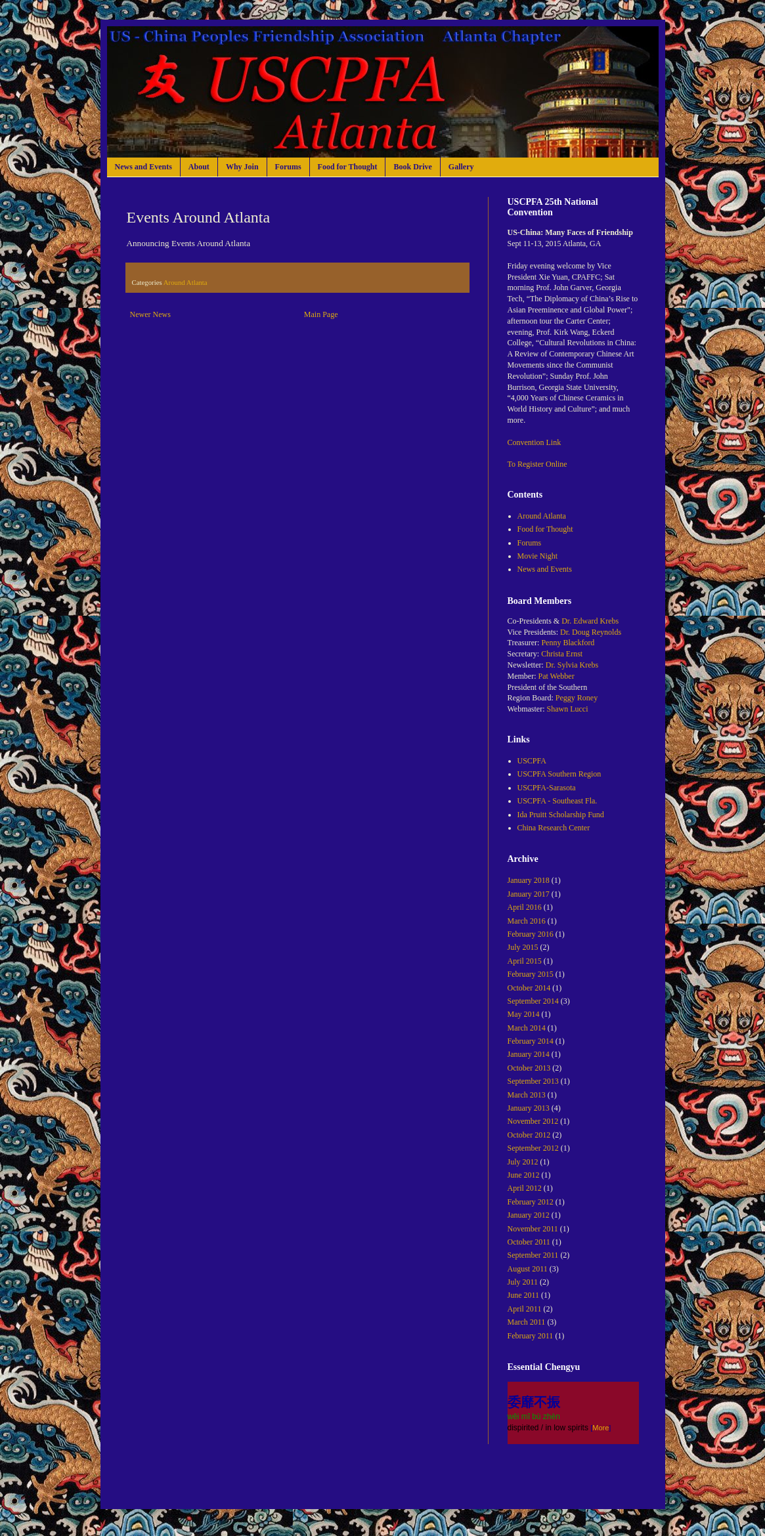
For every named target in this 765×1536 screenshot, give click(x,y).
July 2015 (523, 947)
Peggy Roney (577, 697)
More (600, 1428)
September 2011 (533, 1255)
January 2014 (529, 1054)
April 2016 (525, 907)
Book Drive (412, 166)
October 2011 (529, 1242)
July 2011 (523, 1282)
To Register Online (537, 464)
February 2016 (531, 934)
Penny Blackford (567, 642)
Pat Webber (556, 676)
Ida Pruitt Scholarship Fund (560, 814)
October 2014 (529, 987)
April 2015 (525, 961)
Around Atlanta (186, 282)
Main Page (321, 314)
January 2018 (529, 880)
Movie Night (537, 556)
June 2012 (524, 1175)
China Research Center (553, 827)
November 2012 (533, 1121)
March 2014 (527, 1028)
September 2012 (533, 1148)
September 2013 (533, 1081)
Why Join (242, 166)
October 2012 (529, 1135)
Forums (288, 166)
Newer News (150, 314)
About (198, 166)
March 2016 (527, 921)
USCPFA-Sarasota (546, 787)
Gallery (461, 166)
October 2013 (529, 1068)
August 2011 (528, 1268)
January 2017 (529, 894)
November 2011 (533, 1228)
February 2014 (531, 1041)
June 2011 (524, 1295)
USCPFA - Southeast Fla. (557, 800)
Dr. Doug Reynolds (590, 632)
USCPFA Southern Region (559, 774)
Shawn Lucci (567, 709)
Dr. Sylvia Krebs (572, 665)
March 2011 (527, 1322)
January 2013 (529, 1108)
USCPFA (531, 760)
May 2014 (524, 1014)
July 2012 (523, 1161)
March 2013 (527, 1094)
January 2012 (529, 1215)
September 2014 (533, 1001)
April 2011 (525, 1308)
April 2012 (525, 1188)
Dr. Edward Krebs (590, 621)
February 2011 (531, 1335)
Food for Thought (348, 166)
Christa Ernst (561, 653)
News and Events (143, 166)
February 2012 (531, 1201)
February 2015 (531, 974)
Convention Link (534, 442)
